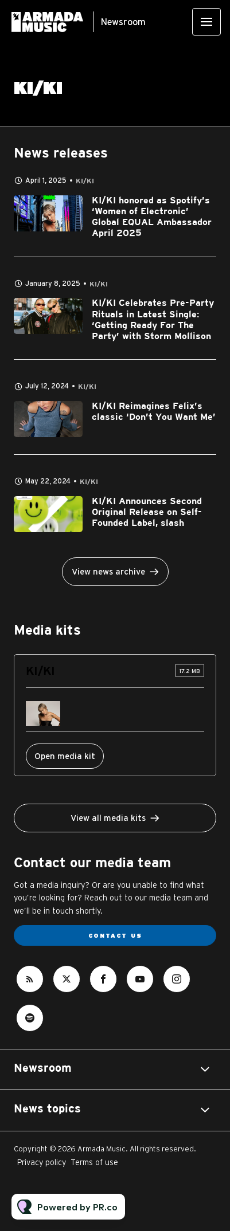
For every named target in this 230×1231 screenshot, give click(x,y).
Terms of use (94, 1162)
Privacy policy (41, 1162)
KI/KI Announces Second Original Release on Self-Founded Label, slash (147, 512)
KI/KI (85, 181)
